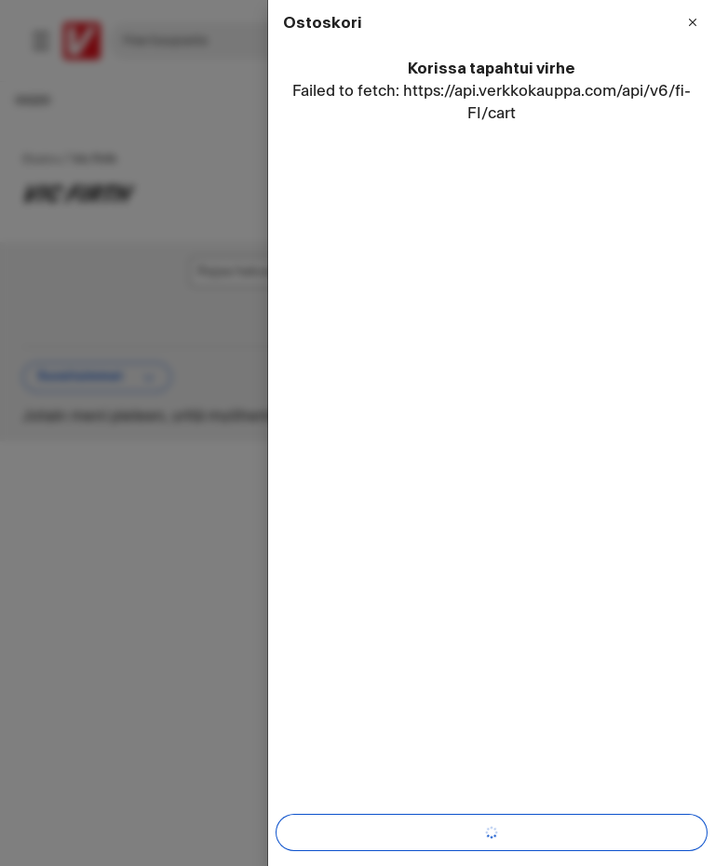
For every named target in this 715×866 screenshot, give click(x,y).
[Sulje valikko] (693, 22)
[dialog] (491, 433)
